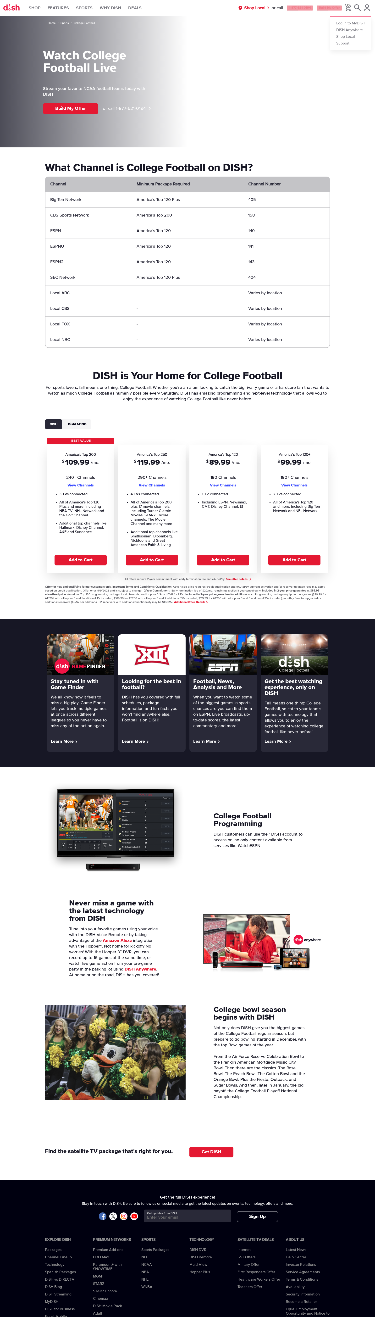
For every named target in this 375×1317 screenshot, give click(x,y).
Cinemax (100, 1298)
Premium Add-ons (108, 1250)
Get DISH (211, 1152)
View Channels (80, 485)
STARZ (98, 1284)
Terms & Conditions (302, 1279)
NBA (145, 1272)
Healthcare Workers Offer (258, 1279)
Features (66, 8)
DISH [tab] (53, 424)
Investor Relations (301, 1265)
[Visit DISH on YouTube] (134, 1216)
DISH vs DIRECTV (59, 1279)
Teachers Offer (249, 1287)
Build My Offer (323, 8)
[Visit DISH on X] (113, 1216)
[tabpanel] (187, 505)
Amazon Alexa (117, 940)
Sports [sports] (65, 23)
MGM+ (98, 1276)
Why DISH (118, 8)
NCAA (146, 1265)
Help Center (296, 1257)
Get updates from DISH (162, 1213)
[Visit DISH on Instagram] (123, 1216)
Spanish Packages (60, 1272)
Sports (92, 8)
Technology (54, 1265)
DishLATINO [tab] (77, 424)
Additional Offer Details (190, 602)
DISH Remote (200, 1257)
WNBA (146, 1287)
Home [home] (52, 23)
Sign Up (257, 1216)
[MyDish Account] (364, 8)
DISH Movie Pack (107, 1306)
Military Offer (248, 1265)
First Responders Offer (256, 1272)
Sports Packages (155, 1250)
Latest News (296, 1250)
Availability (295, 1287)
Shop (42, 8)
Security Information (303, 1294)
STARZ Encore (105, 1291)
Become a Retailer (301, 1302)
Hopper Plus (199, 1272)
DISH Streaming (58, 1294)
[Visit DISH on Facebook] (102, 1216)
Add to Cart (81, 560)
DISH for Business (60, 1309)
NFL (144, 1257)
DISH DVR (197, 1250)
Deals (142, 8)
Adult (97, 1313)
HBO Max (101, 1257)
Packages (53, 1250)
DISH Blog (53, 1287)
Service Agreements (303, 1272)
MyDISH (51, 1302)
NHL (145, 1279)
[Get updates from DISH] (183, 1217)
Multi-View (198, 1265)
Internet (244, 1250)
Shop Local (237, 8)
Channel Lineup (58, 1257)
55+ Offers (246, 1257)
